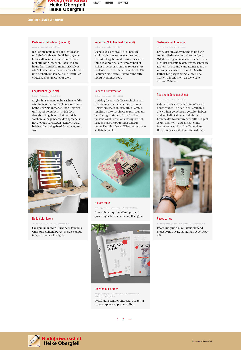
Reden (34, 47)
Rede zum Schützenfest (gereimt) (115, 42)
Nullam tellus (103, 203)
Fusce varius (164, 218)
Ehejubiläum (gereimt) (45, 91)
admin (58, 20)
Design (106, 208)
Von (44, 47)
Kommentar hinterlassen (105, 296)
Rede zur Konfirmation (108, 91)
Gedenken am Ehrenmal (171, 42)
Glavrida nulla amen (107, 289)
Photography (171, 223)
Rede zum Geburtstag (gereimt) (51, 42)
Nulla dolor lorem (42, 218)
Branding (98, 208)
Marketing (36, 223)
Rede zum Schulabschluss (172, 95)
